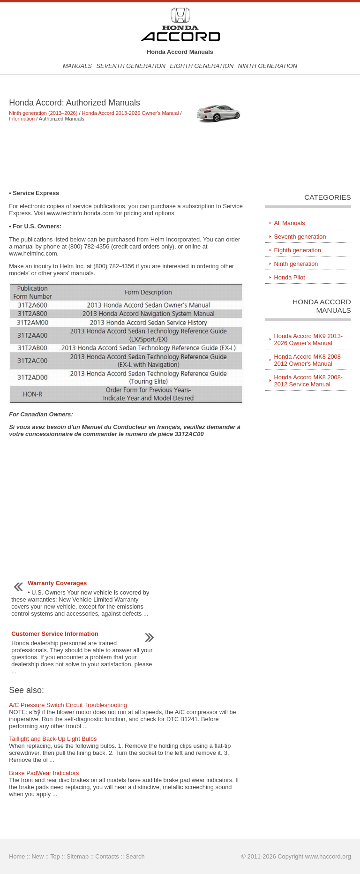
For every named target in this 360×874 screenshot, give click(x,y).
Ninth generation (267, 65)
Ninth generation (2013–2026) (43, 113)
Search (135, 856)
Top (55, 856)
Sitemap (78, 856)
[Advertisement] (126, 155)
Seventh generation (130, 65)
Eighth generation (202, 65)
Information (22, 118)
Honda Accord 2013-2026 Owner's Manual (130, 113)
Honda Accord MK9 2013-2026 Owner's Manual (308, 339)
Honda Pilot (289, 277)
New (38, 856)
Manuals (77, 65)
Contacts (107, 856)
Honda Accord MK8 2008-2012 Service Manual (308, 381)
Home (17, 856)
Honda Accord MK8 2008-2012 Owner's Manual (308, 360)
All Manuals (289, 222)
